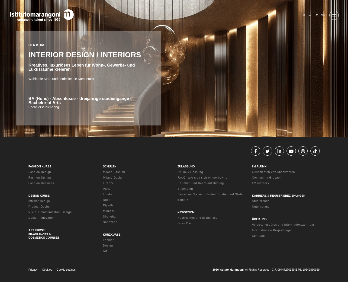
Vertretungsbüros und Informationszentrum (283, 224)
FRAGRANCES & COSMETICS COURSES (44, 236)
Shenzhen (110, 222)
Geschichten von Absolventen (273, 172)
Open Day (184, 223)
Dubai (107, 200)
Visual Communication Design (50, 212)
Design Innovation (42, 217)
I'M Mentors (260, 183)
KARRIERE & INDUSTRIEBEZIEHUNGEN (278, 195)
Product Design (40, 206)
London (108, 194)
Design (108, 245)
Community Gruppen (267, 177)
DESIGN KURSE (39, 195)
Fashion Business (41, 183)
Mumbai (108, 211)
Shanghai (110, 216)
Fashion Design (40, 172)
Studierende (261, 201)
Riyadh (108, 205)
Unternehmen (261, 206)
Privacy (33, 269)
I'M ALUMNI (259, 166)
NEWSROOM (185, 212)
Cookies (47, 269)
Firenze (108, 183)
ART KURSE (37, 230)
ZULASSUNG (186, 166)
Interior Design (39, 201)
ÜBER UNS (259, 219)
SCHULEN (109, 166)
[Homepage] (41, 15)
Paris (106, 188)
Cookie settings (66, 269)
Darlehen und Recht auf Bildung (200, 183)
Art (105, 251)
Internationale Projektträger (272, 230)
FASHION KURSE (40, 166)
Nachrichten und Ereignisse (197, 217)
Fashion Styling (40, 177)
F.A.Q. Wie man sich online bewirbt (203, 177)
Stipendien (185, 188)
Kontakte (258, 235)
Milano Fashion (114, 172)
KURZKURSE (111, 234)
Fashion (109, 240)
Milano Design (113, 177)
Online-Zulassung (190, 172)
